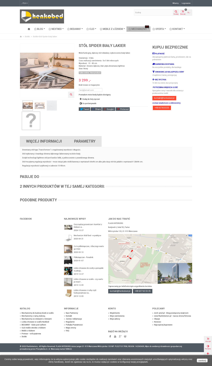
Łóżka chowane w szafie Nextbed (34, 322)
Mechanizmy (139, 29)
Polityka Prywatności (73, 325)
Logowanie (186, 3)
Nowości (156, 322)
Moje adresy (114, 319)
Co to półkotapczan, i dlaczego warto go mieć (89, 247)
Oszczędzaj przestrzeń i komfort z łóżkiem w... (88, 225)
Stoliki (27, 37)
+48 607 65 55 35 (143, 291)
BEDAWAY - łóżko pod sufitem (33, 325)
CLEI (91, 29)
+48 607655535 (162, 108)
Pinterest (123, 109)
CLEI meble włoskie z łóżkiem (33, 328)
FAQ (66, 331)
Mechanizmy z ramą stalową (32, 316)
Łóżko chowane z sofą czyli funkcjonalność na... (85, 291)
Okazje (156, 319)
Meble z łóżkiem (112, 29)
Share (96, 109)
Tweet (84, 109)
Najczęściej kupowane (162, 325)
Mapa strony (70, 328)
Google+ (108, 109)
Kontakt (177, 29)
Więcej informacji (44, 141)
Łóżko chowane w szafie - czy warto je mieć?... (88, 280)
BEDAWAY (75, 29)
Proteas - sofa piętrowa (30, 334)
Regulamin (69, 322)
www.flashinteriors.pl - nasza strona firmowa (171, 316)
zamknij (202, 360)
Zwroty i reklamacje (73, 319)
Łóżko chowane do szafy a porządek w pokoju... (88, 269)
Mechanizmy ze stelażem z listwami (36, 319)
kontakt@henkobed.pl (164, 98)
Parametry (84, 141)
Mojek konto (114, 313)
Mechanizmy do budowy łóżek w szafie (37, 313)
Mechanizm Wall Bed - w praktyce (87, 236)
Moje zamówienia (116, 316)
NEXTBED (56, 29)
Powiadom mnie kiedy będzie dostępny (95, 95)
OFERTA (159, 29)
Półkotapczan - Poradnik (83, 257)
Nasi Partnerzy (71, 313)
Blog (39, 29)
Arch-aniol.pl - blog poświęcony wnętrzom (170, 313)
